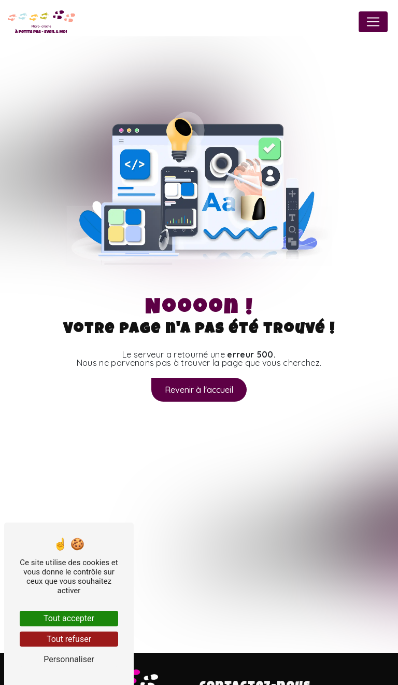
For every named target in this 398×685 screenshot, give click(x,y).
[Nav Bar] (373, 21)
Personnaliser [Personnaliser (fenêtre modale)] (69, 659)
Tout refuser (69, 639)
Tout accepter (69, 618)
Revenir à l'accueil (199, 390)
